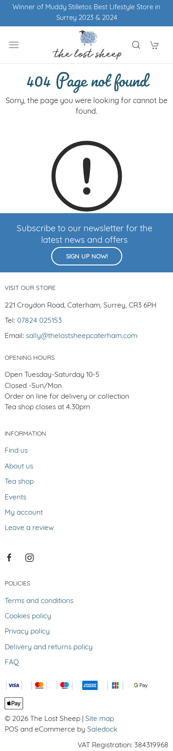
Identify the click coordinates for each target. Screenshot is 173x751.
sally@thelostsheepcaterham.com (81, 336)
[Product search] (136, 45)
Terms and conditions (39, 601)
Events (15, 497)
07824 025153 (39, 321)
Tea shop (19, 482)
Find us (16, 451)
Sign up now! (86, 257)
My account (24, 513)
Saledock (102, 729)
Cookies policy (28, 616)
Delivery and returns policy (49, 647)
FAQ (12, 662)
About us (19, 466)
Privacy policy (27, 631)
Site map (99, 719)
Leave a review (29, 528)
